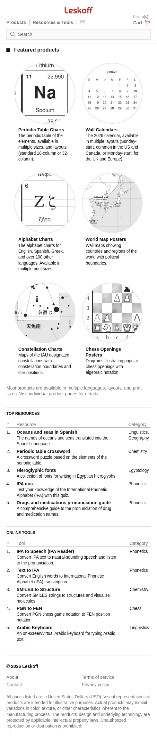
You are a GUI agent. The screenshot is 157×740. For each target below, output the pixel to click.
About (12, 677)
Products (16, 22)
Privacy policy (95, 684)
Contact (14, 684)
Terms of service (98, 677)
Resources (53, 22)
